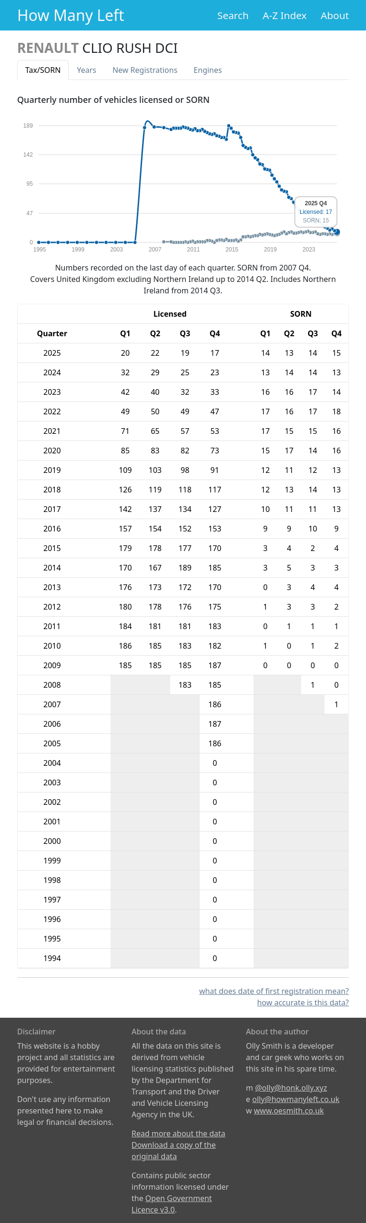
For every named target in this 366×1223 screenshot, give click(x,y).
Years (86, 70)
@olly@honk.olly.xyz (291, 1088)
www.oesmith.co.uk (289, 1110)
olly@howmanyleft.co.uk (295, 1099)
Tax (43, 70)
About (335, 15)
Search (233, 15)
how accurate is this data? (303, 1002)
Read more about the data (178, 1133)
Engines (207, 70)
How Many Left (70, 15)
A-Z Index (284, 15)
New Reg (144, 70)
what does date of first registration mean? (274, 991)
